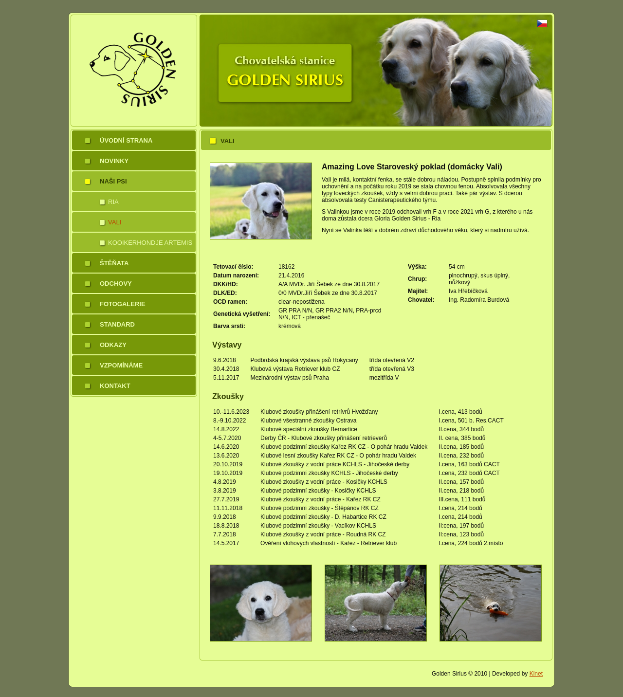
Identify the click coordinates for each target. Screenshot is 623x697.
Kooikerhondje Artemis (150, 242)
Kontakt (115, 385)
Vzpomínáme (121, 365)
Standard (117, 324)
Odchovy (116, 283)
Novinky (114, 161)
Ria (113, 201)
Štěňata (114, 263)
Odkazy (113, 344)
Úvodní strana (126, 140)
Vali (114, 222)
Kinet (536, 673)
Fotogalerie (123, 304)
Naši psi (113, 181)
